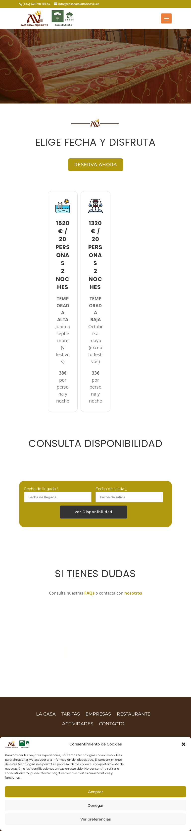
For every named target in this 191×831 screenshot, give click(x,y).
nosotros (133, 593)
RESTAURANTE (133, 714)
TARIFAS (70, 714)
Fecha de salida (111, 488)
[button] (183, 744)
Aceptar (95, 791)
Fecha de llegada (41, 488)
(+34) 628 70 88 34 (36, 4)
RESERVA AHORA (95, 164)
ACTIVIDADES (77, 724)
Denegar (96, 805)
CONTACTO (111, 724)
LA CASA (46, 714)
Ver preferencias (95, 819)
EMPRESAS (98, 714)
